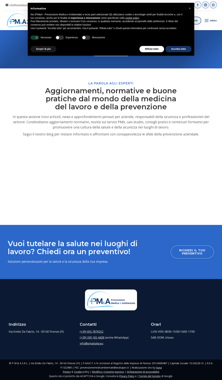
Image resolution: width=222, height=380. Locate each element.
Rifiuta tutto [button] (152, 49)
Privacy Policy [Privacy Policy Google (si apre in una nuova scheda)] (126, 376)
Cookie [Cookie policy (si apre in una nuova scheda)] (78, 371)
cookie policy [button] (132, 18)
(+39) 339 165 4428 (92, 337)
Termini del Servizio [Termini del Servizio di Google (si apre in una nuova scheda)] (149, 376)
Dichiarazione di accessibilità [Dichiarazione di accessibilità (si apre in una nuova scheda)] (143, 371)
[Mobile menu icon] (211, 20)
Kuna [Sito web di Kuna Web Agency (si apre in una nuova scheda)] (159, 367)
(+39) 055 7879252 (91, 332)
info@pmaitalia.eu (17, 5)
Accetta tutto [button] (178, 49)
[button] (190, 8)
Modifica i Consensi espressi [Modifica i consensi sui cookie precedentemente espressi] (108, 371)
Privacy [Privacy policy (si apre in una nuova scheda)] (67, 371)
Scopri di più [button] (43, 49)
